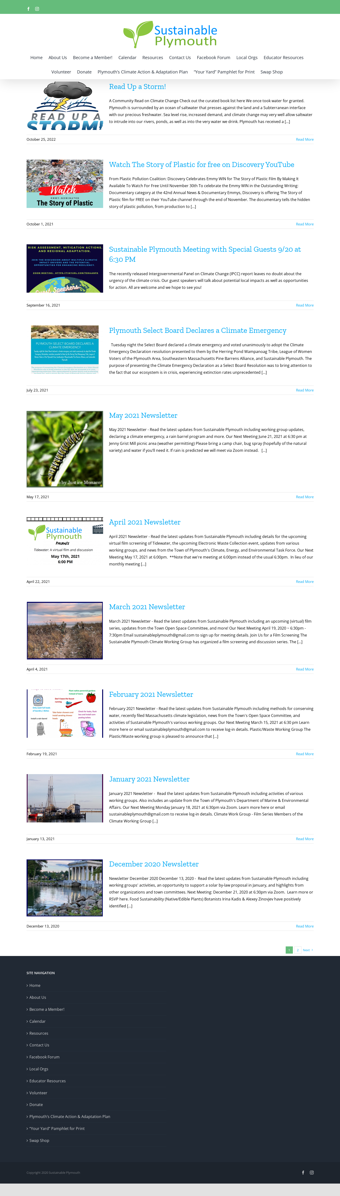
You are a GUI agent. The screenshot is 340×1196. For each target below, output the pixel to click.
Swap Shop (39, 1140)
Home (34, 985)
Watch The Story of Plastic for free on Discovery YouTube (201, 164)
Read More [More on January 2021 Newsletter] (305, 838)
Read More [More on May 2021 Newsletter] (305, 496)
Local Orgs (38, 1069)
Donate (36, 1104)
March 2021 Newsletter (147, 606)
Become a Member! (46, 1009)
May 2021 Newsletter (143, 415)
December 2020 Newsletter (154, 863)
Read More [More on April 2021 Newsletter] (305, 581)
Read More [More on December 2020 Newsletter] (305, 926)
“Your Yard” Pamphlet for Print (57, 1128)
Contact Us (39, 1045)
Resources (38, 1033)
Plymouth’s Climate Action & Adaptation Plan (69, 1116)
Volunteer (38, 1092)
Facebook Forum (44, 1057)
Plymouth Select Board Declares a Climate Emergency (197, 330)
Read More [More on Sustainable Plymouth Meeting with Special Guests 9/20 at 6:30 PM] (305, 305)
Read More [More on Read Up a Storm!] (305, 139)
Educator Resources (47, 1081)
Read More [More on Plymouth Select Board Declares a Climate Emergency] (305, 390)
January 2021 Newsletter (149, 778)
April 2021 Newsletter (145, 521)
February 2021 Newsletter (151, 694)
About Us (37, 997)
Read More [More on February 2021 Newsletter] (305, 753)
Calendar (37, 1021)
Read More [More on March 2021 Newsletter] (305, 669)
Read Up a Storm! (137, 86)
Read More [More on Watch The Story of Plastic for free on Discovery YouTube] (305, 224)
